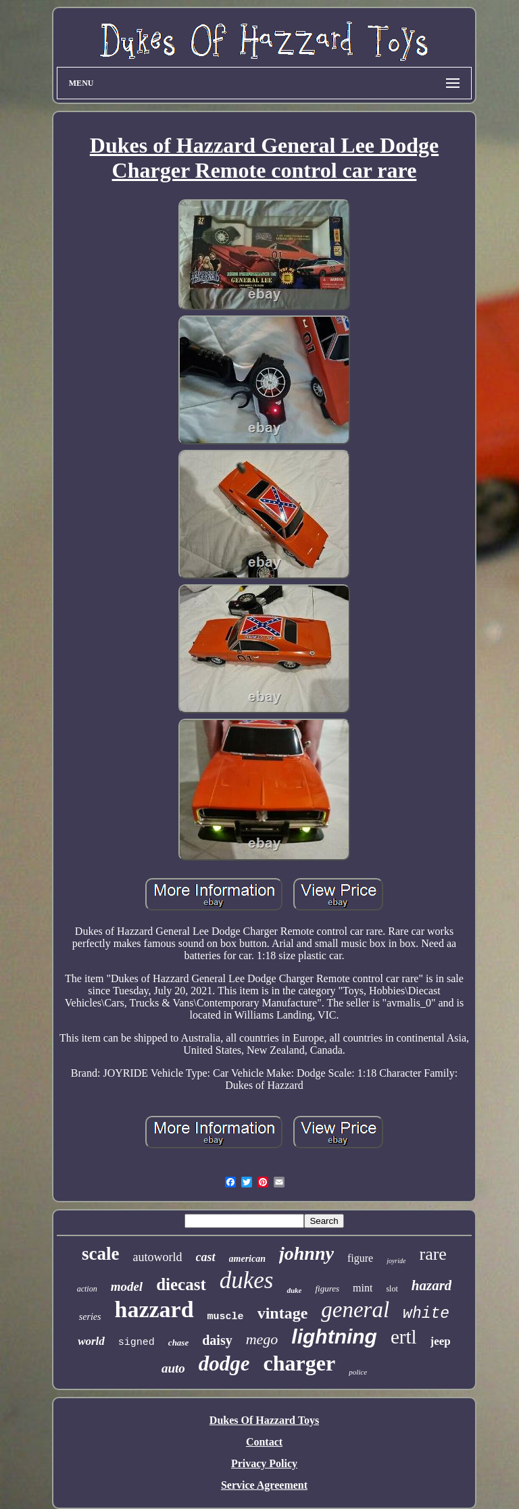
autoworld (157, 1257)
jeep (440, 1341)
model (127, 1286)
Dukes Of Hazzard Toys (264, 1420)
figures (327, 1288)
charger (300, 1363)
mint (362, 1288)
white (426, 1314)
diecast (181, 1284)
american (247, 1259)
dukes (247, 1280)
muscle (225, 1317)
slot (391, 1289)
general (355, 1310)
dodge (224, 1363)
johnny (306, 1253)
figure (360, 1258)
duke (294, 1290)
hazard (432, 1285)
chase (178, 1342)
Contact (264, 1442)
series (90, 1317)
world (91, 1341)
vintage (282, 1313)
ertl (404, 1337)
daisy (217, 1340)
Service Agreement (264, 1485)
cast (206, 1257)
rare (432, 1254)
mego (262, 1339)
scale (100, 1254)
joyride (396, 1260)
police (358, 1372)
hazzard (154, 1309)
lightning (334, 1336)
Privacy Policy (264, 1463)
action (87, 1289)
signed (136, 1342)
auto (173, 1368)
